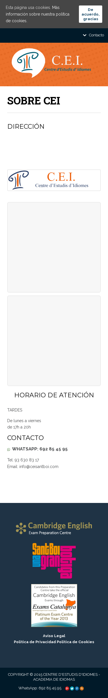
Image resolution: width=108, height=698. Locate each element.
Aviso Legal (54, 636)
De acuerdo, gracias (91, 14)
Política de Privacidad (35, 642)
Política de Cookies (75, 642)
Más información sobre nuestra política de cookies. (37, 14)
